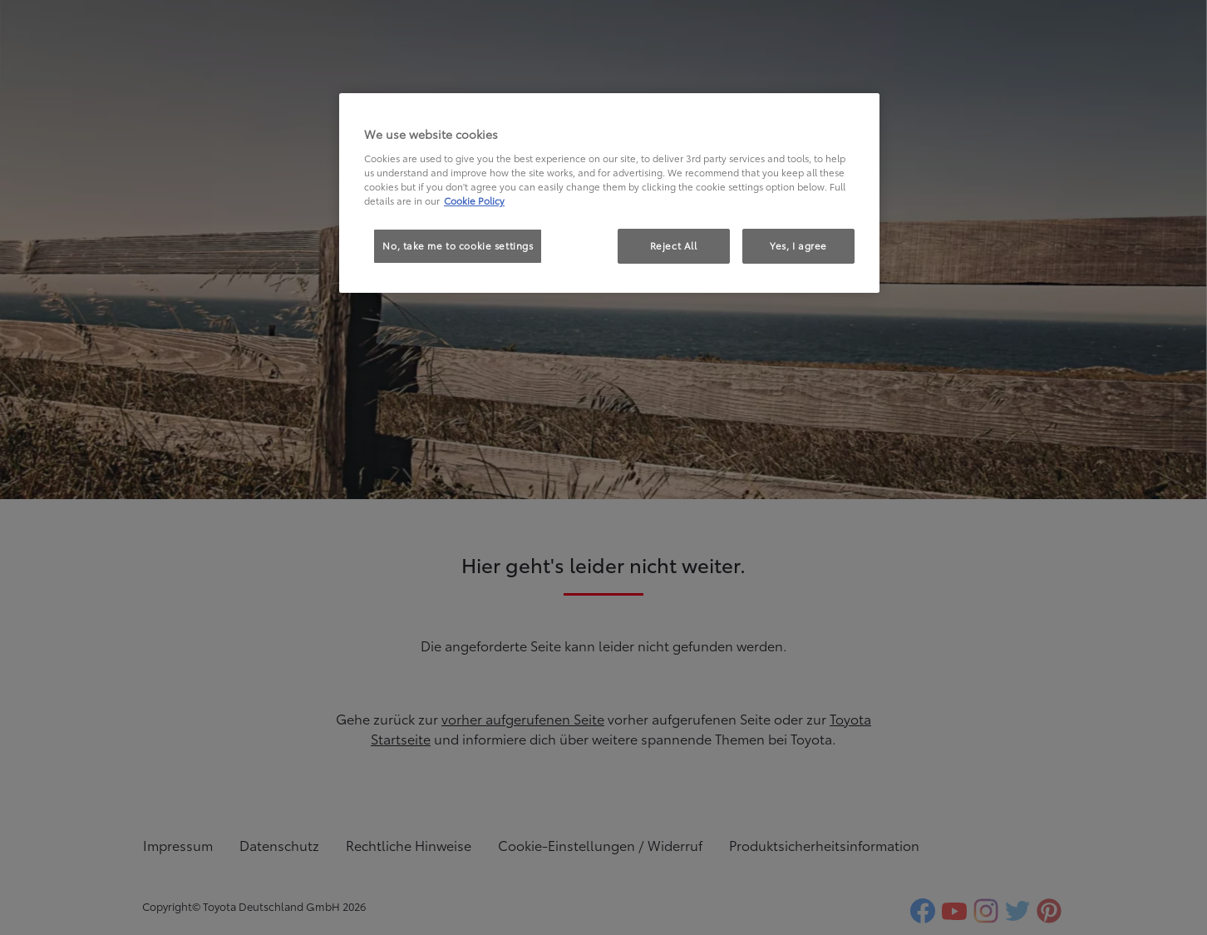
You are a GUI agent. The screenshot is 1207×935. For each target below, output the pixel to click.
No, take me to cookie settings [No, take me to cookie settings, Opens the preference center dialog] (457, 245)
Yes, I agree (798, 245)
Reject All (673, 245)
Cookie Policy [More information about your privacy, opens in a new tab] (474, 200)
